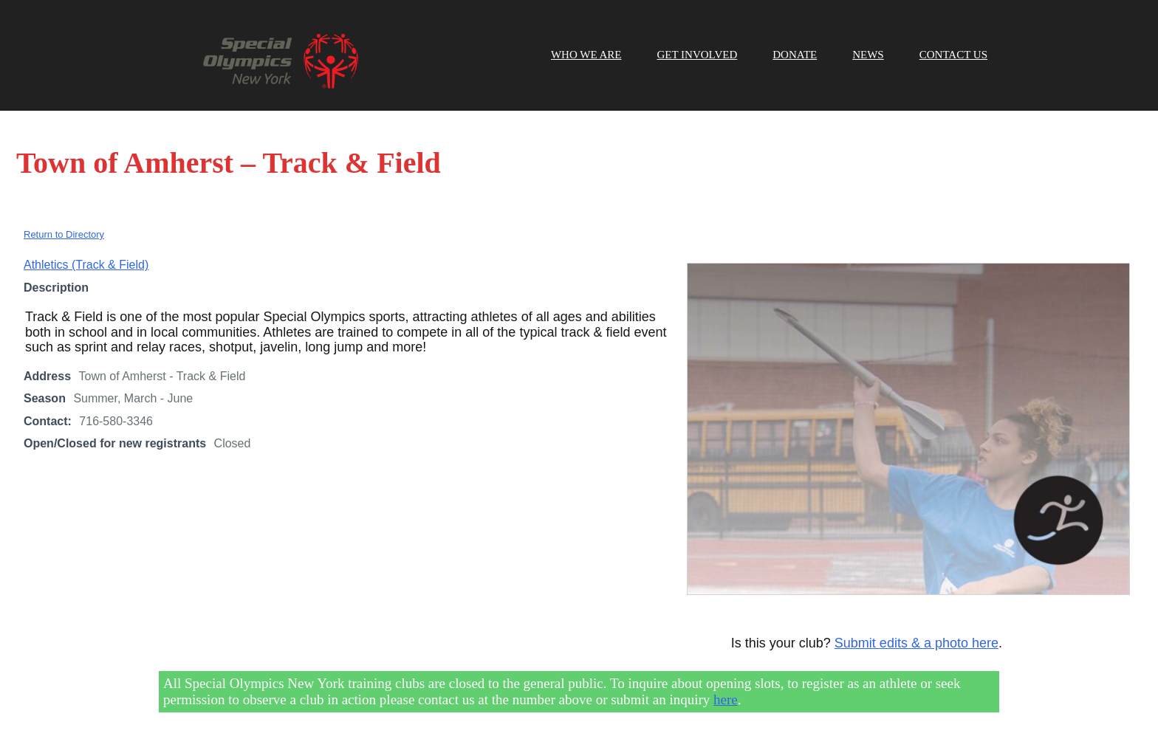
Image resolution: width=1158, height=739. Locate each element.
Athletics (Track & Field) (86, 264)
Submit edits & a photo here (916, 643)
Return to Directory (64, 234)
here (725, 699)
